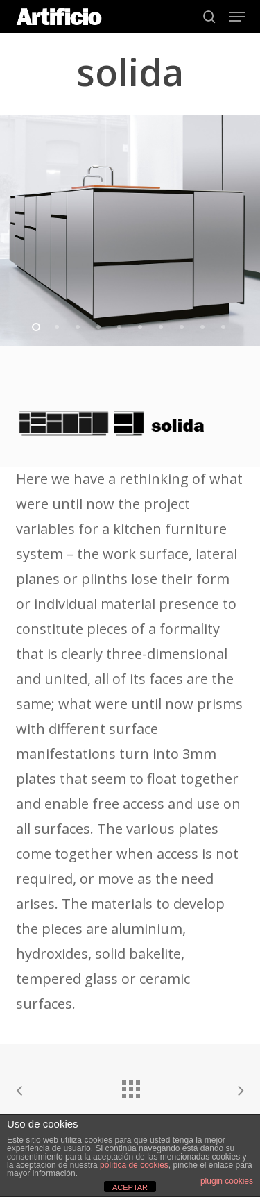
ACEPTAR (130, 1187)
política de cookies (134, 1165)
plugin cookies (226, 1181)
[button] (237, 17)
